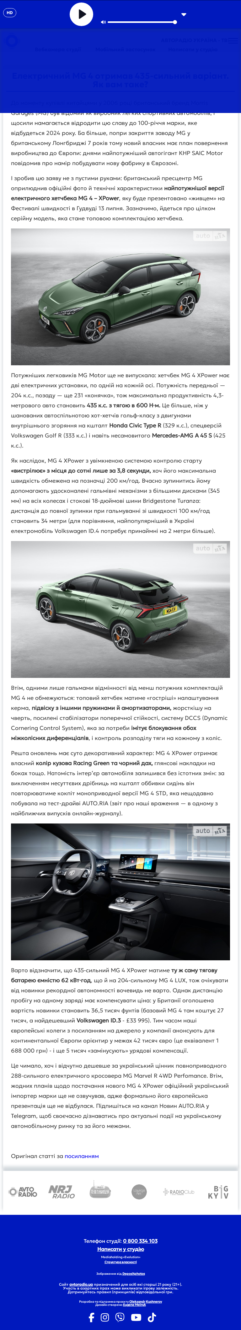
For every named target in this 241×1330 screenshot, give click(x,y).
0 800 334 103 (140, 1241)
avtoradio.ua (81, 1284)
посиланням (82, 1156)
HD (10, 12)
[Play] (81, 14)
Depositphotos (133, 1274)
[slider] (142, 22)
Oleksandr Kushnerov (145, 1302)
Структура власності (120, 1262)
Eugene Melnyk (134, 1305)
